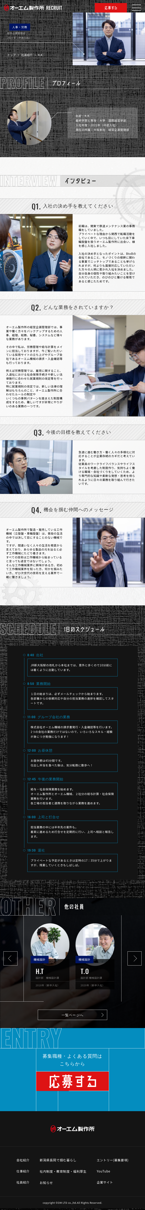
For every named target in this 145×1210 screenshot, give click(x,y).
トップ (13, 55)
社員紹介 (28, 55)
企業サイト (105, 1184)
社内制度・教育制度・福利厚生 (62, 1173)
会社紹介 (22, 1162)
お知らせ (46, 1184)
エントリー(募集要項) (113, 1162)
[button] (10, 958)
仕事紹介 (22, 1173)
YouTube (103, 1173)
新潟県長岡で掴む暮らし (57, 1162)
